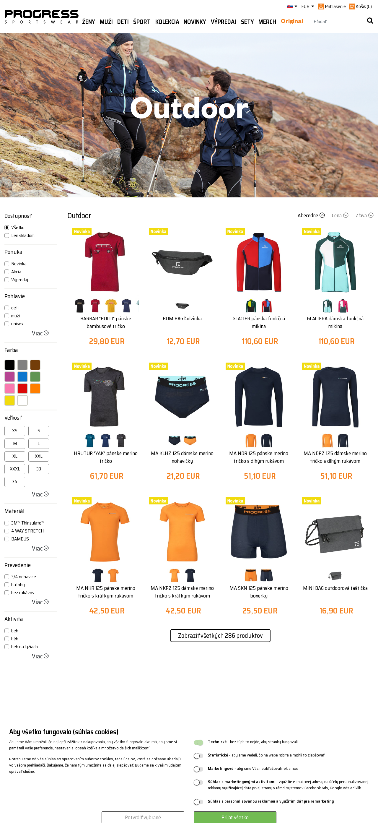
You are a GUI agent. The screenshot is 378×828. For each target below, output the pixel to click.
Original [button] (292, 22)
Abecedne (312, 215)
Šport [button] (142, 22)
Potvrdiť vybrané (143, 817)
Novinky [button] (195, 22)
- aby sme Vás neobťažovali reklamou (253, 768)
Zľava (365, 215)
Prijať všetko (235, 817)
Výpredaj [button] (224, 22)
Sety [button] (247, 22)
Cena (341, 215)
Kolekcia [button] (167, 22)
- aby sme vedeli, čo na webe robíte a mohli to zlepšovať (266, 755)
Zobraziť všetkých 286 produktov (220, 635)
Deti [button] (123, 22)
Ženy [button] (88, 22)
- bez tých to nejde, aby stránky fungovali (253, 742)
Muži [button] (106, 22)
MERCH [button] (267, 22)
